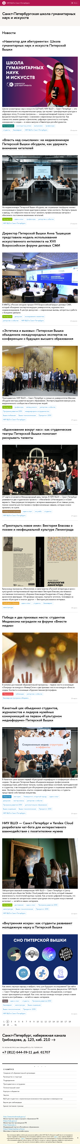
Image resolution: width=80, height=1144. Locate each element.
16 (62, 1021)
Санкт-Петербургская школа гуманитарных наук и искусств (38, 15)
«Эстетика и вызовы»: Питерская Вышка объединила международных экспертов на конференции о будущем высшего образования (37, 334)
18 (70, 1021)
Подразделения (8, 1080)
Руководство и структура (12, 1077)
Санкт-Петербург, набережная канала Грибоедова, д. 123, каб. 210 (34, 1037)
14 (54, 1021)
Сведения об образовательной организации (19, 1073)
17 (66, 1021)
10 (38, 1021)
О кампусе (8, 1069)
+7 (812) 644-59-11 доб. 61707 (26, 1052)
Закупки (6, 1095)
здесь (56, 1137)
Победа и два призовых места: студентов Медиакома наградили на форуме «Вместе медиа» (34, 621)
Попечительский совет (11, 1088)
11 (42, 1021)
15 (58, 1021)
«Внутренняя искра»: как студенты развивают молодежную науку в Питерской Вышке (37, 925)
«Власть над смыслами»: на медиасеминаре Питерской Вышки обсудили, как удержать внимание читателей (35, 144)
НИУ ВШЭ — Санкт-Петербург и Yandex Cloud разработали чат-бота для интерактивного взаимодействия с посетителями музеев (37, 827)
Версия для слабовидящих (12, 1102)
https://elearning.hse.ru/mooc (14, 1129)
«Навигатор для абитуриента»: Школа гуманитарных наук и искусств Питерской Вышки (34, 45)
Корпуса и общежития (11, 1091)
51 (16, 1025)
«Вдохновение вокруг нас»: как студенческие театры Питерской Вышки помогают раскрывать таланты (36, 433)
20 (8, 1025)
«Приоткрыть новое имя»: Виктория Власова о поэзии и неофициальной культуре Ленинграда (37, 527)
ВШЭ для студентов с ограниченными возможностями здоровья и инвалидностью (33, 1099)
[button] (34, 1067)
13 (50, 1021)
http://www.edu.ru (9, 1125)
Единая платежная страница (13, 1106)
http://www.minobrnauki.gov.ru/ (14, 1117)
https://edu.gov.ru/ (10, 1121)
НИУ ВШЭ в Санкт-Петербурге (18, 3)
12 (46, 1021)
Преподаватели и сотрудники (14, 1084)
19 (4, 1025)
